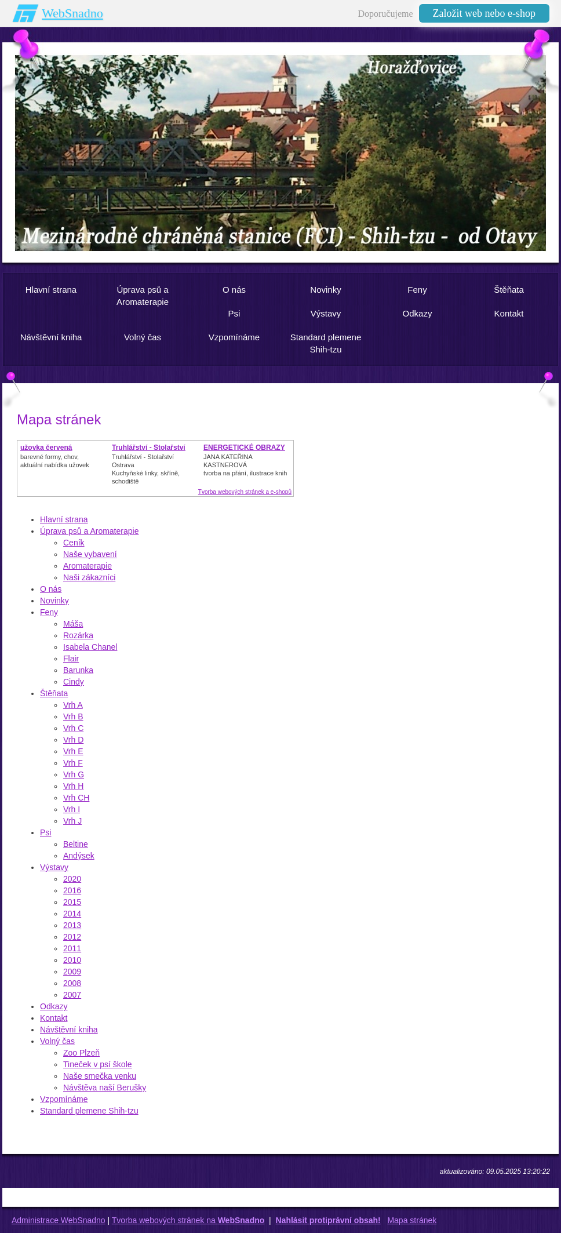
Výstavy (54, 867)
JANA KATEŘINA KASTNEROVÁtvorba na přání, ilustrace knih (245, 465)
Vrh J (72, 820)
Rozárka (78, 635)
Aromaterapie (87, 565)
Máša (73, 623)
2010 (72, 960)
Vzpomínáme (64, 1099)
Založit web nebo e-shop (484, 13)
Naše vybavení (90, 554)
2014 (72, 913)
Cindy (73, 681)
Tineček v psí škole (97, 1064)
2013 (72, 925)
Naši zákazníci (89, 577)
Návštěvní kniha (69, 1029)
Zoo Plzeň (81, 1052)
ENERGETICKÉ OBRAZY (244, 447)
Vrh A (73, 705)
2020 (72, 878)
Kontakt (53, 1018)
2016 (72, 890)
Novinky (54, 600)
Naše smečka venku (99, 1076)
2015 (72, 902)
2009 (72, 971)
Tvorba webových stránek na (188, 1220)
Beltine (75, 844)
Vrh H (73, 786)
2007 (72, 994)
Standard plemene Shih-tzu (89, 1110)
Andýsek (78, 855)
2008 (72, 983)
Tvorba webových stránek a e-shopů (245, 492)
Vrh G (73, 774)
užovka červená (46, 447)
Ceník (74, 542)
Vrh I (71, 809)
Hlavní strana (64, 519)
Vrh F (73, 763)
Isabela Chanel (90, 647)
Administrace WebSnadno (58, 1220)
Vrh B (73, 716)
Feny (49, 612)
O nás (50, 589)
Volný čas (57, 1041)
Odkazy (53, 1006)
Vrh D (73, 739)
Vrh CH (76, 797)
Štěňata (54, 693)
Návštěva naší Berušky (104, 1087)
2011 (72, 948)
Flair (71, 658)
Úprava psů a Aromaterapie (89, 531)
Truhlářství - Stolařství (148, 447)
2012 (72, 936)
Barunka (78, 670)
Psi (45, 832)
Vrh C (73, 728)
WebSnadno (72, 13)
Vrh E (73, 751)
